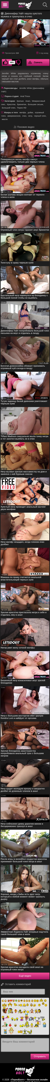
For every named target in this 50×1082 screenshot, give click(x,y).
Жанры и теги (11, 112)
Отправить (40, 1056)
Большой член (8, 108)
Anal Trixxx (25, 96)
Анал (27, 101)
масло (5, 119)
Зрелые (20, 101)
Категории (10, 101)
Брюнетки (21, 104)
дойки (30, 112)
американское (13, 116)
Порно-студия (12, 96)
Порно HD (21, 108)
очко (24, 116)
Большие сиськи (35, 104)
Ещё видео (25, 975)
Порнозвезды (10, 88)
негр (30, 116)
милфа (22, 112)
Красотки (11, 104)
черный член (40, 116)
